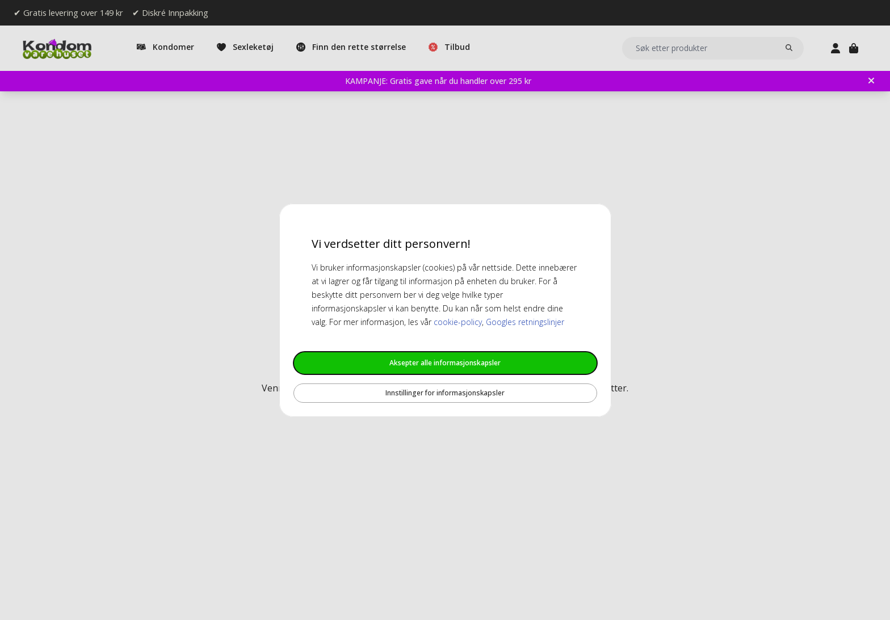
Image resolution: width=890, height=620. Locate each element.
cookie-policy (458, 322)
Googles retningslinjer (525, 322)
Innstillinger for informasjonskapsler (445, 393)
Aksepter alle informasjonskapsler (445, 363)
